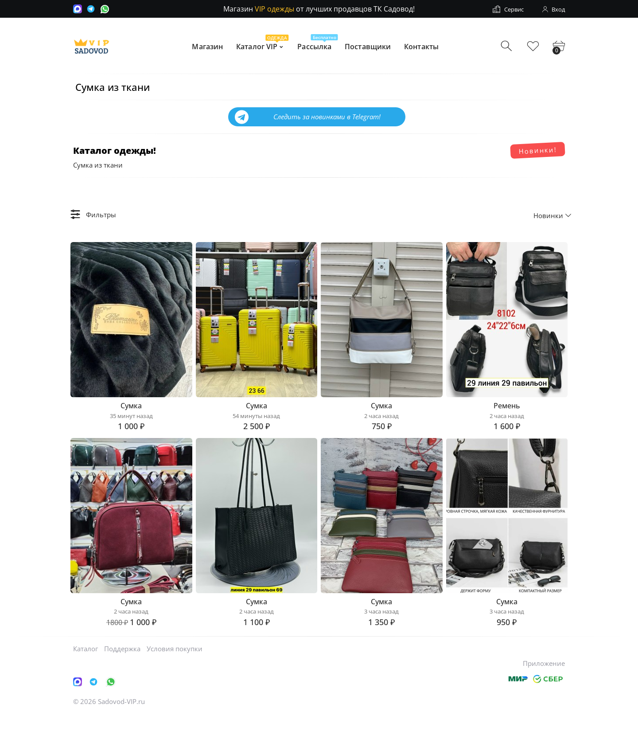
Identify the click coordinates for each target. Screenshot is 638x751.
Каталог (85, 684)
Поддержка (122, 684)
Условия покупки (174, 684)
